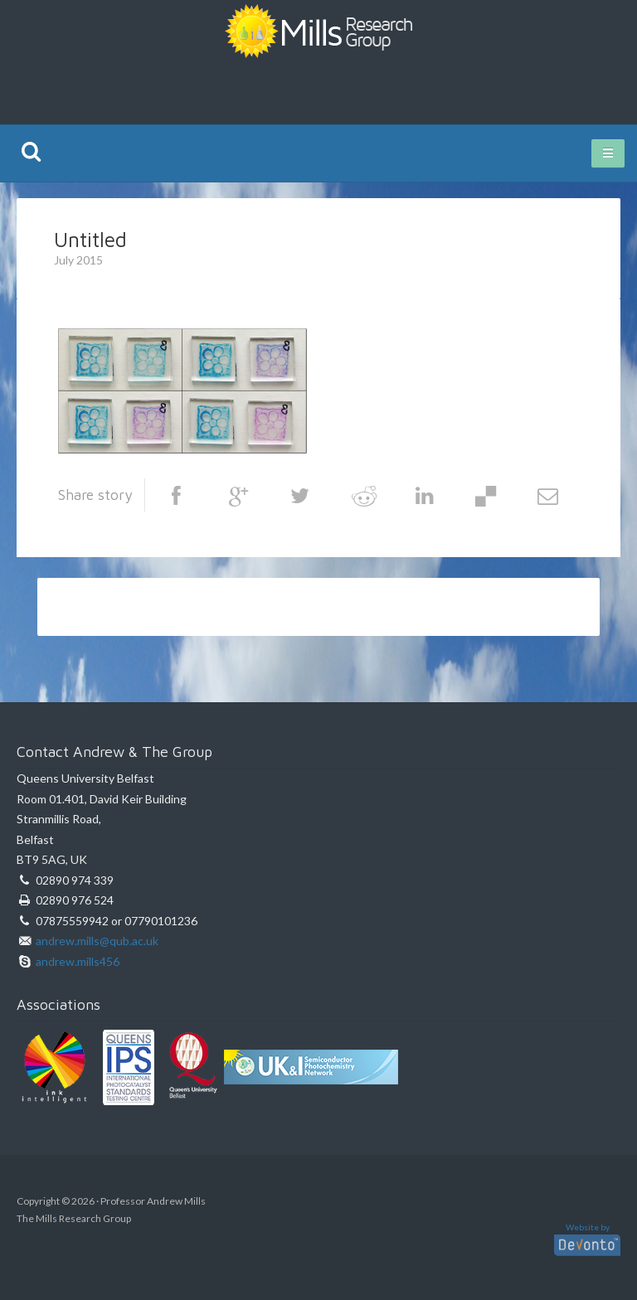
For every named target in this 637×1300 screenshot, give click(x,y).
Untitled (90, 239)
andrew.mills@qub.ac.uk (97, 941)
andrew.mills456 (77, 961)
